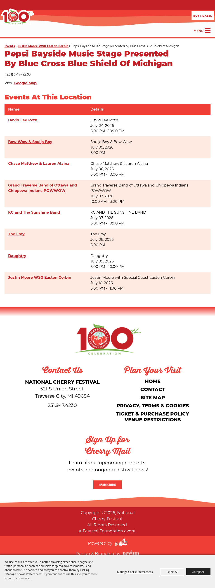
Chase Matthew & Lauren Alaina (38, 163)
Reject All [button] (172, 572)
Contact (152, 389)
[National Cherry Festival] (17, 17)
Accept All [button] (198, 572)
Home (153, 381)
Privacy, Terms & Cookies (153, 405)
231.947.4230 (62, 405)
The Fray (16, 233)
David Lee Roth (22, 120)
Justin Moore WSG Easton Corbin (43, 46)
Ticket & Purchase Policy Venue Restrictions (152, 416)
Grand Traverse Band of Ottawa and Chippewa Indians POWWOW (42, 188)
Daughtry (17, 255)
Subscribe (107, 484)
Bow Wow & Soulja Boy (30, 141)
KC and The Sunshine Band (34, 212)
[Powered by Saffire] (121, 543)
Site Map (153, 397)
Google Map (25, 82)
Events (10, 46)
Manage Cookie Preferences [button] (135, 572)
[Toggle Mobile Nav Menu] (207, 30)
